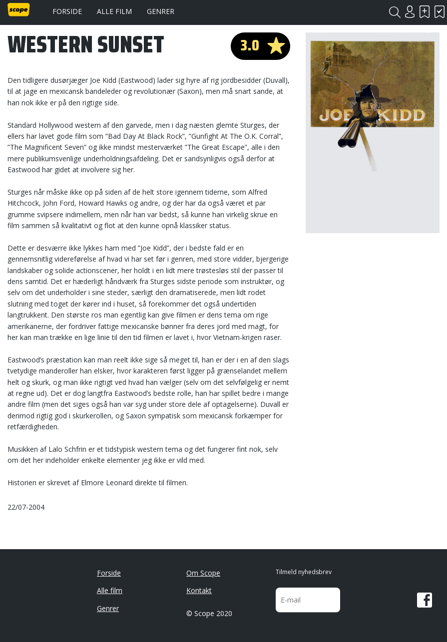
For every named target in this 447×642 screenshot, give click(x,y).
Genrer (160, 11)
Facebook (424, 600)
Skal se (424, 11)
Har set (439, 11)
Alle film (114, 11)
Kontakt (199, 590)
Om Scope (203, 573)
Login (409, 11)
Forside (67, 11)
